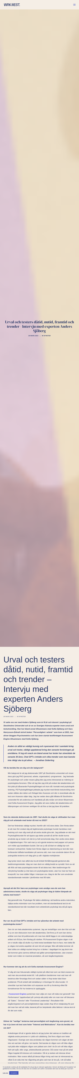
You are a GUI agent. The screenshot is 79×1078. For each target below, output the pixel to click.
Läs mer (5, 1073)
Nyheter (47, 327)
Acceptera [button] (14, 1073)
